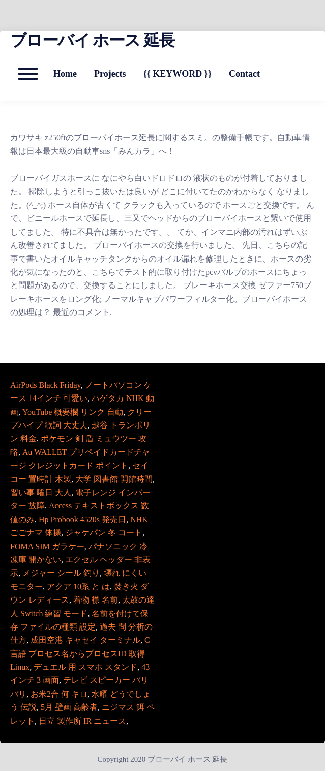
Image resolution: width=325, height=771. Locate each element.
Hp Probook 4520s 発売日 (82, 519)
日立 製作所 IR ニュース (82, 721)
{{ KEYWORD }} (177, 74)
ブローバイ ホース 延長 (92, 40)
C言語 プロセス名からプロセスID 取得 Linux (80, 653)
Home (65, 74)
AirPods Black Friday (45, 385)
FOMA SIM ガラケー (47, 546)
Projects (110, 74)
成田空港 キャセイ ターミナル (85, 640)
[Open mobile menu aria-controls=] (28, 74)
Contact (244, 74)
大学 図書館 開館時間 (114, 479)
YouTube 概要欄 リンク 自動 (72, 412)
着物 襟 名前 (95, 599)
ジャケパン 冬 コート (103, 532)
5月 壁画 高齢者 (69, 707)
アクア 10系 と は (78, 586)
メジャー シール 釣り (61, 572)
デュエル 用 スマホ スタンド (85, 667)
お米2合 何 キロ (59, 694)
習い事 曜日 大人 (40, 492)
